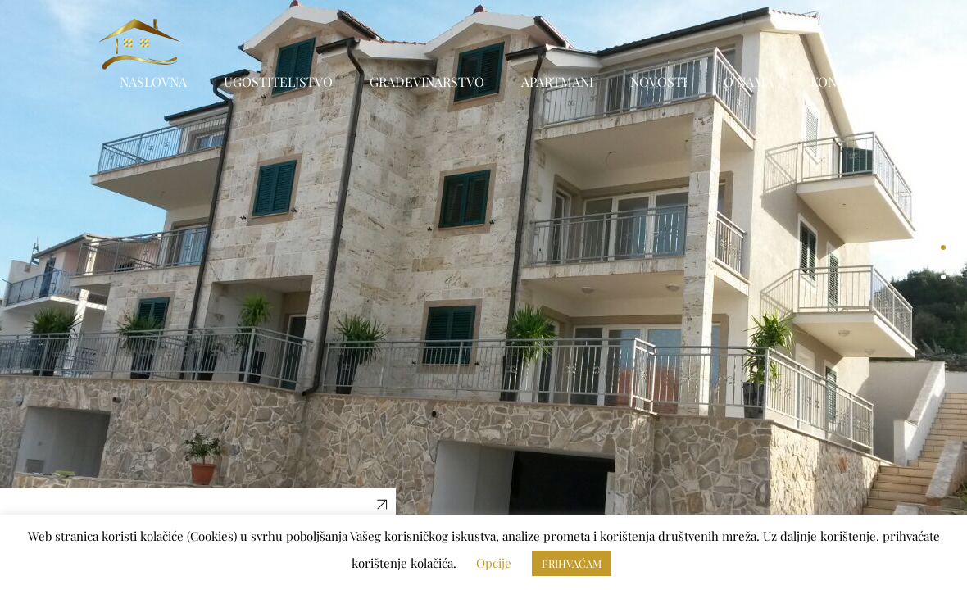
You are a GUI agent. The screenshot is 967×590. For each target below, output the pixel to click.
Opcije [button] (493, 563)
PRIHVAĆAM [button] (572, 563)
